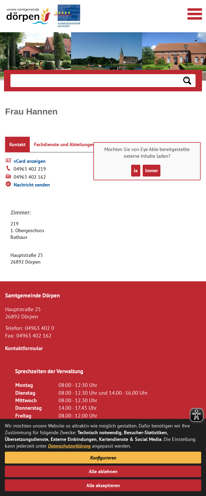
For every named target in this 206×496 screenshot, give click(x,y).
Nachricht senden (32, 185)
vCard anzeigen (30, 161)
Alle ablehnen (103, 471)
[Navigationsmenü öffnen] (194, 13)
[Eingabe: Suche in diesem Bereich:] (94, 80)
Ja (136, 170)
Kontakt (17, 144)
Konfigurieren (103, 458)
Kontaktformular (24, 348)
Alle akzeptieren (103, 485)
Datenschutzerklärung (69, 446)
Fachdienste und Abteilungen (64, 144)
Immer (151, 170)
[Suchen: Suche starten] (187, 80)
